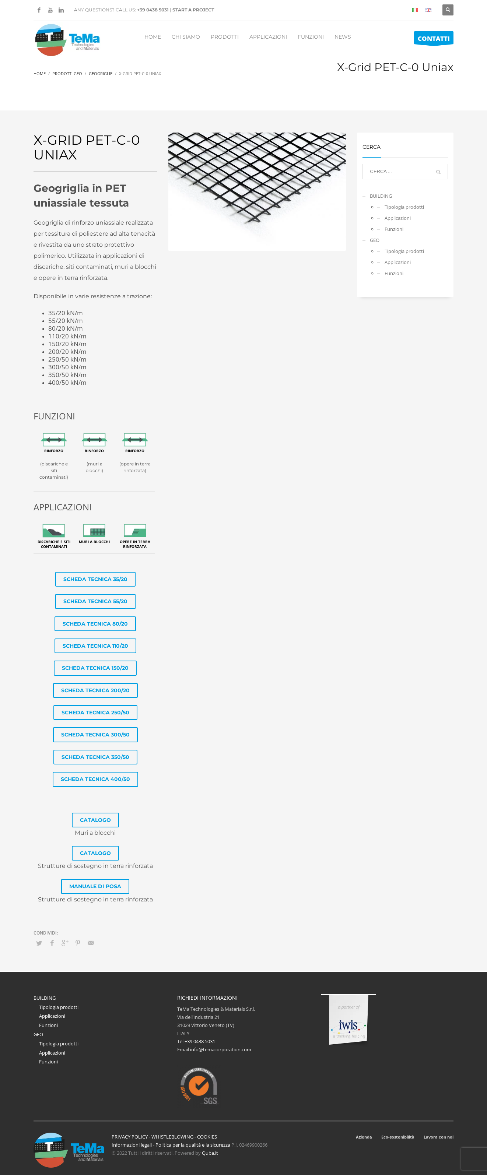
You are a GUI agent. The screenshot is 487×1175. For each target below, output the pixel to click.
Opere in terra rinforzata (135, 544)
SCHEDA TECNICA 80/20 (95, 623)
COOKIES (207, 1136)
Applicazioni (398, 218)
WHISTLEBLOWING (172, 1136)
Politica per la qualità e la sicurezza (193, 1144)
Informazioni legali (132, 1144)
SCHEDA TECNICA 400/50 (95, 779)
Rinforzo (53, 450)
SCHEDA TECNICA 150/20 (95, 668)
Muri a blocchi (94, 541)
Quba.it (210, 1153)
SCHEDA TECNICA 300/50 (95, 734)
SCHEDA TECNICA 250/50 (95, 712)
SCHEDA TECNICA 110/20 (95, 646)
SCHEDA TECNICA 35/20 (95, 579)
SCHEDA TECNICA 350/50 (95, 757)
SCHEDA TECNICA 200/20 (95, 690)
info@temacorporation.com (220, 1049)
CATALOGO (95, 820)
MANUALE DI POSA (95, 886)
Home (40, 73)
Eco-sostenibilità (397, 1137)
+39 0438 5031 (153, 10)
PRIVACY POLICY (130, 1136)
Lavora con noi (438, 1137)
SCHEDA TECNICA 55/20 (95, 601)
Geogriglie (100, 73)
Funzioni (394, 229)
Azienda (364, 1137)
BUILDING (381, 196)
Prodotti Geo (67, 73)
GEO (374, 240)
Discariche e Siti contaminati (54, 544)
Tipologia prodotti (404, 207)
